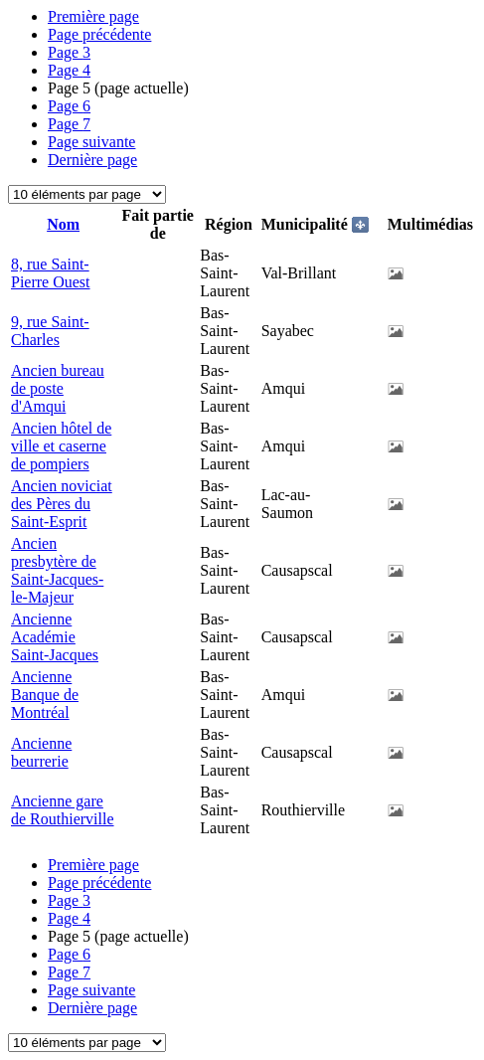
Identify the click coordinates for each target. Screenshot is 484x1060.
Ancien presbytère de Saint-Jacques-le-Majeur (57, 570)
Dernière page (92, 159)
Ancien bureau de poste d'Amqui (57, 388)
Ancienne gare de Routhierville (62, 810)
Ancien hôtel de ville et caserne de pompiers (61, 446)
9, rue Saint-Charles (50, 330)
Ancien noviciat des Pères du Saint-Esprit (61, 503)
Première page (93, 16)
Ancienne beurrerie (41, 752)
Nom (63, 224)
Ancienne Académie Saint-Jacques (54, 637)
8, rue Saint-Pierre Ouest (50, 273)
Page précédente (99, 34)
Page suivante (91, 141)
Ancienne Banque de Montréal (45, 694)
